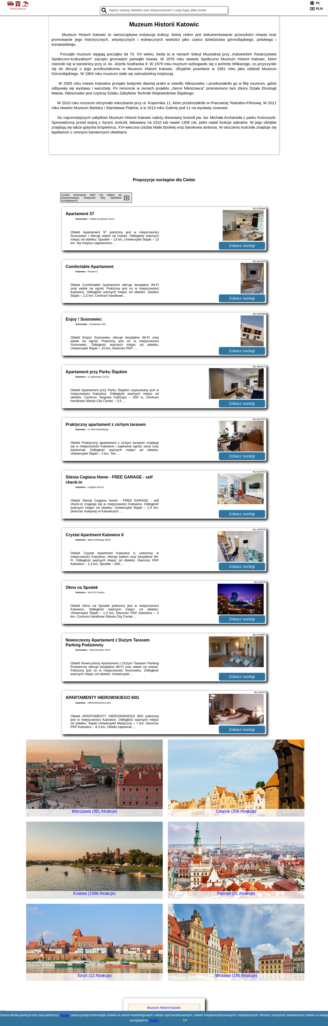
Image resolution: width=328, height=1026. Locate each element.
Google (65, 1015)
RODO (154, 1020)
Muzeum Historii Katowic (164, 1008)
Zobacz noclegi (242, 245)
